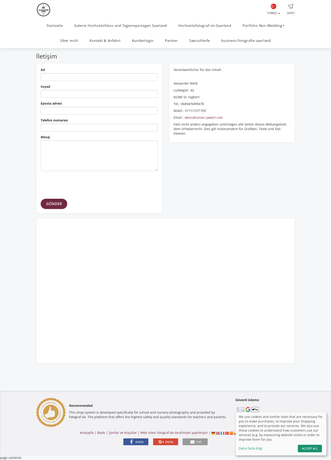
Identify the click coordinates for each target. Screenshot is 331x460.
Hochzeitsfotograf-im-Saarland (204, 25)
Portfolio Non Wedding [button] (263, 25)
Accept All (310, 448)
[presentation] (75, 183)
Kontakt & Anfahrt (105, 40)
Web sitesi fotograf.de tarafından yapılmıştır (174, 432)
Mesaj (45, 137)
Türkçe (273, 9)
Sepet (291, 9)
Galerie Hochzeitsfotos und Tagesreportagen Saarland (120, 25)
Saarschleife (199, 40)
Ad (43, 70)
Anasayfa (87, 432)
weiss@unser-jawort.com (204, 117)
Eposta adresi (51, 103)
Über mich (69, 40)
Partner (171, 40)
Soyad (45, 86)
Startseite (55, 25)
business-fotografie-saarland (246, 40)
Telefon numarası (54, 120)
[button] (135, 441)
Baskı (101, 432)
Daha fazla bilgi (250, 448)
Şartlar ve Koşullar (123, 432)
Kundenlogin (143, 40)
